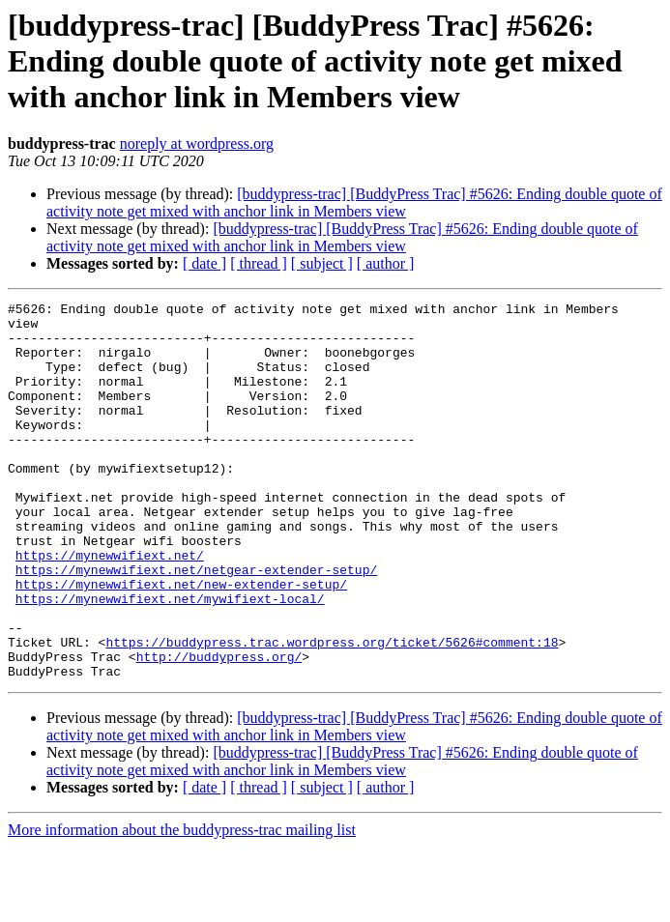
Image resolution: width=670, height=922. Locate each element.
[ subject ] (322, 263)
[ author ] (386, 263)
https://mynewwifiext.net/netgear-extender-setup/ (196, 624)
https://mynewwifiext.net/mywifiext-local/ (170, 659)
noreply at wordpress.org (197, 143)
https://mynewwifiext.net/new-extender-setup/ (181, 641)
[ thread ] (258, 263)
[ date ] (204, 263)
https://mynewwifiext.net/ (109, 607)
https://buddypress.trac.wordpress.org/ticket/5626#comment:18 (331, 711)
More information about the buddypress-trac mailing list (182, 905)
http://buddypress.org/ (219, 728)
